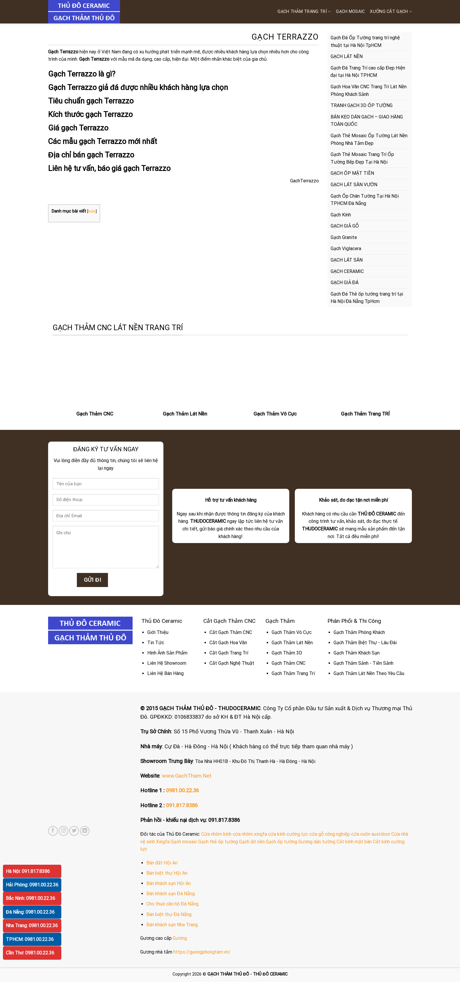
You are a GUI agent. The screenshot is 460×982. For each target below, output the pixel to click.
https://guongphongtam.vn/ (202, 952)
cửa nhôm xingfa (250, 834)
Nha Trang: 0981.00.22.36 (32, 925)
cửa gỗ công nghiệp (329, 834)
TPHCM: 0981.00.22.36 (30, 939)
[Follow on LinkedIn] (85, 831)
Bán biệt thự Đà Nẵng (169, 914)
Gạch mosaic (184, 841)
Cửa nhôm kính (216, 834)
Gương (180, 938)
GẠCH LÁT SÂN (347, 260)
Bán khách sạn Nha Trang (172, 924)
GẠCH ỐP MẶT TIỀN (352, 173)
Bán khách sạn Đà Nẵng (170, 893)
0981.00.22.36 (182, 790)
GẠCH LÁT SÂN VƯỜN (354, 184)
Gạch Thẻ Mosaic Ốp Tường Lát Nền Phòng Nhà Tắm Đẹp (369, 139)
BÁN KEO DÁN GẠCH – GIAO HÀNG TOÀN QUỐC (367, 120)
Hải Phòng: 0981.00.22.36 (32, 885)
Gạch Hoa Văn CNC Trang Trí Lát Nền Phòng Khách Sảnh (369, 90)
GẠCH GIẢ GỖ (345, 226)
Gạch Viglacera (346, 248)
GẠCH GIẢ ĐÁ (345, 282)
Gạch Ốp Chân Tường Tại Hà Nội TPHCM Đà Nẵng (365, 199)
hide (92, 211)
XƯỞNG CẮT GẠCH (391, 11)
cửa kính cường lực (288, 834)
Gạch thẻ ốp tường (218, 841)
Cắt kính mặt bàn (354, 841)
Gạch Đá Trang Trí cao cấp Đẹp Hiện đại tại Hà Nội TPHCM (368, 71)
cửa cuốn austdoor (370, 834)
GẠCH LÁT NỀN (347, 56)
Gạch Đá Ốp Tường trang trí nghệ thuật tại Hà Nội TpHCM (365, 41)
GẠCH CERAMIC (347, 271)
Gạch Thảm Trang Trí (304, 11)
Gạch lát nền (252, 841)
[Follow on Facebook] (53, 831)
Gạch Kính (341, 215)
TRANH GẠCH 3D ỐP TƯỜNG (362, 105)
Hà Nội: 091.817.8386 (28, 871)
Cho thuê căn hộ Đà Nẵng (172, 904)
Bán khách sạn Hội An (168, 883)
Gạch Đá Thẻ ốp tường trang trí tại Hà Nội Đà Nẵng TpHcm (367, 297)
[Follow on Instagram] (63, 831)
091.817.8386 (182, 805)
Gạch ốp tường (281, 841)
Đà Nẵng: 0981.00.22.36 (30, 912)
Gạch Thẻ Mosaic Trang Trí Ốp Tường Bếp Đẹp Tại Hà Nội (362, 158)
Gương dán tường (316, 841)
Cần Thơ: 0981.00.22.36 (30, 953)
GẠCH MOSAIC (350, 11)
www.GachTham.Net (187, 776)
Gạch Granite (344, 237)
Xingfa (163, 841)
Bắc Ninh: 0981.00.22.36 (30, 898)
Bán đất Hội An (161, 863)
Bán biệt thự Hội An (166, 873)
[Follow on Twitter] (74, 831)
